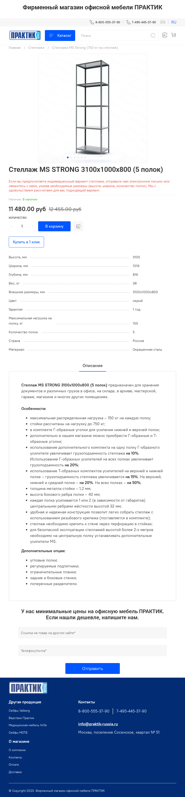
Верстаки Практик (21, 718)
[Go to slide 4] (78, 157)
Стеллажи (36, 47)
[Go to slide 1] (68, 157)
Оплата (14, 765)
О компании (17, 750)
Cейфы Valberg (19, 710)
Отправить (92, 668)
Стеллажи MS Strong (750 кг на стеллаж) (85, 47)
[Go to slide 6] (85, 157)
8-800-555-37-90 (104, 22)
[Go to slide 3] (75, 157)
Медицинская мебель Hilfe (28, 725)
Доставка (15, 772)
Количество (18, 217)
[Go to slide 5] (82, 157)
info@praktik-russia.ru (98, 724)
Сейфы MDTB (18, 732)
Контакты (15, 757)
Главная (15, 47)
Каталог (60, 35)
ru (173, 22)
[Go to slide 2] (71, 157)
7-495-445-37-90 (141, 22)
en (162, 22)
